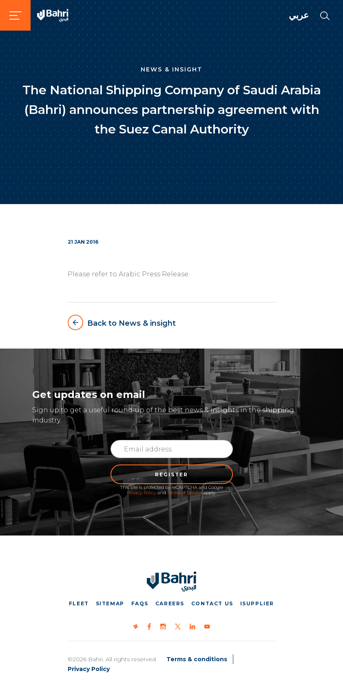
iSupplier (257, 603)
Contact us (212, 603)
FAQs (139, 603)
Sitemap (110, 603)
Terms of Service (184, 493)
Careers (169, 603)
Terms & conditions (196, 659)
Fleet (79, 603)
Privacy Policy (141, 493)
